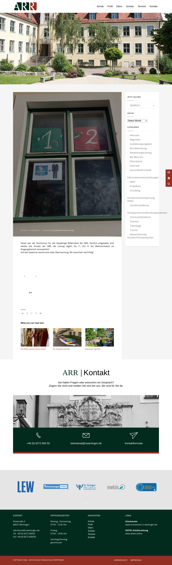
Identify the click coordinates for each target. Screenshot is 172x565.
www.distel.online (133, 533)
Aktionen (134, 135)
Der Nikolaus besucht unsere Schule (33, 349)
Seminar (134, 221)
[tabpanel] (116, 487)
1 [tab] (85, 503)
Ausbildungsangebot (141, 143)
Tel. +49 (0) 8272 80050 (24, 533)
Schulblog (135, 190)
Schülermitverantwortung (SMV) (62, 230)
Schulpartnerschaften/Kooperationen (142, 212)
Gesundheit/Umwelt (140, 170)
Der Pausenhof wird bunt (61, 349)
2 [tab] (87, 503)
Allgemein (135, 139)
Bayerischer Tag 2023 (92, 349)
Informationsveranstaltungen (142, 177)
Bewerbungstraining (141, 152)
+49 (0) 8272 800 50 (38, 443)
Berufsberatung (138, 148)
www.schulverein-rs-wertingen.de (141, 524)
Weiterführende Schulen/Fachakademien (140, 236)
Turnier (134, 230)
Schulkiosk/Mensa (139, 205)
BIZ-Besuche (136, 157)
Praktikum (135, 186)
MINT (133, 181)
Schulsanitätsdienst (140, 217)
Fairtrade (135, 165)
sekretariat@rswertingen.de (86, 443)
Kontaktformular (134, 443)
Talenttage (135, 225)
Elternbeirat (136, 161)
